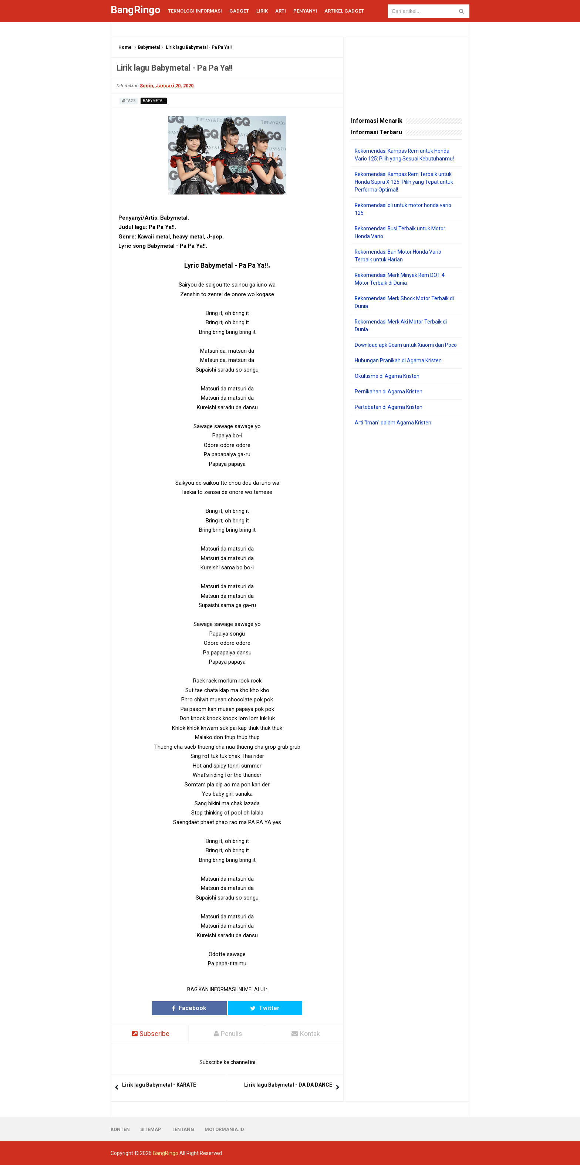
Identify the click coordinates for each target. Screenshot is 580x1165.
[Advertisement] (406, 545)
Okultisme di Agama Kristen (387, 376)
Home (125, 47)
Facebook (198, 1008)
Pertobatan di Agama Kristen (388, 407)
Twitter (256, 1008)
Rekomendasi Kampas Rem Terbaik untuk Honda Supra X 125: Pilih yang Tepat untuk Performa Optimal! (404, 182)
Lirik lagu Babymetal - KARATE (159, 1085)
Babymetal (149, 47)
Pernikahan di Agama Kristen (388, 391)
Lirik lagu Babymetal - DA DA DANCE (288, 1085)
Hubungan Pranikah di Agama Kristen (398, 360)
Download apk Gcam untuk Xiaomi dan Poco (406, 345)
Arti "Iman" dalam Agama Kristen (393, 423)
